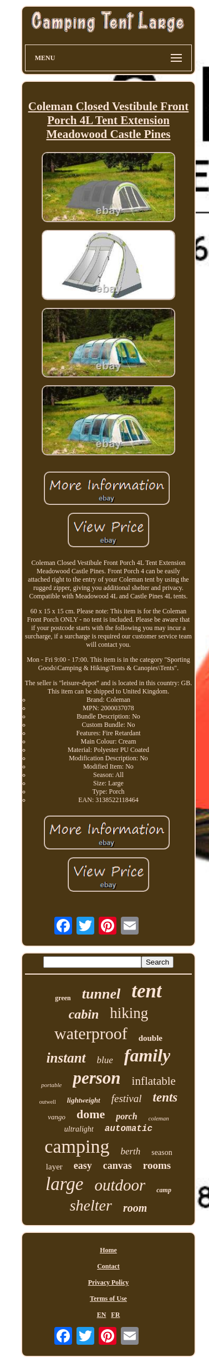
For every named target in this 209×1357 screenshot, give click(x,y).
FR (115, 1315)
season (161, 1152)
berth (130, 1151)
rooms (157, 1165)
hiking (129, 1013)
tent (146, 991)
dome (91, 1114)
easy (83, 1165)
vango (56, 1117)
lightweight (83, 1100)
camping (76, 1146)
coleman (159, 1118)
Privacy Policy (108, 1282)
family (147, 1055)
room (135, 1208)
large (64, 1184)
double (150, 1038)
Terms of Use (108, 1298)
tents (165, 1097)
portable (51, 1084)
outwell (47, 1102)
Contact (108, 1266)
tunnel (101, 994)
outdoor (119, 1185)
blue (105, 1060)
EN (101, 1315)
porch (126, 1116)
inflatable (154, 1081)
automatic (128, 1129)
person (96, 1078)
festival (126, 1098)
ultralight (79, 1129)
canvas (117, 1165)
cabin (84, 1014)
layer (54, 1166)
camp (163, 1190)
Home (108, 1250)
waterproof (91, 1033)
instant (66, 1057)
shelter (91, 1205)
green (62, 998)
